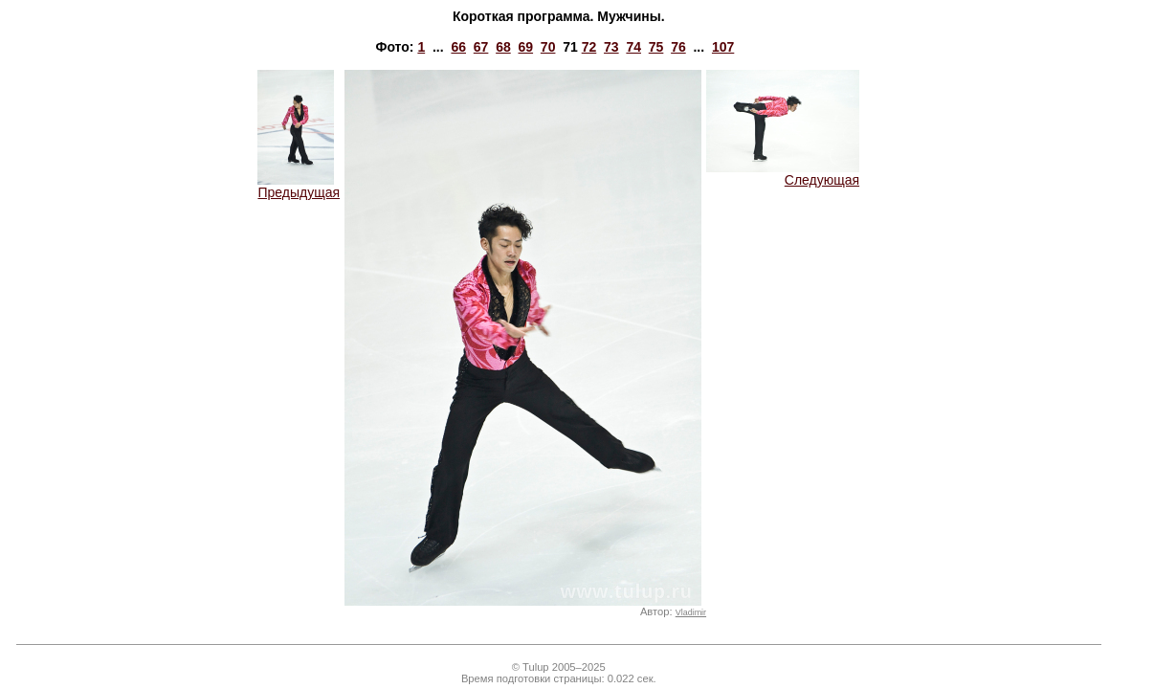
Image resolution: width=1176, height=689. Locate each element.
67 (481, 47)
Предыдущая (298, 186)
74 (633, 47)
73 (611, 47)
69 (526, 47)
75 (656, 47)
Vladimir (691, 612)
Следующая (782, 174)
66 (458, 47)
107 (723, 47)
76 (678, 47)
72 (589, 47)
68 (503, 47)
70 (548, 47)
